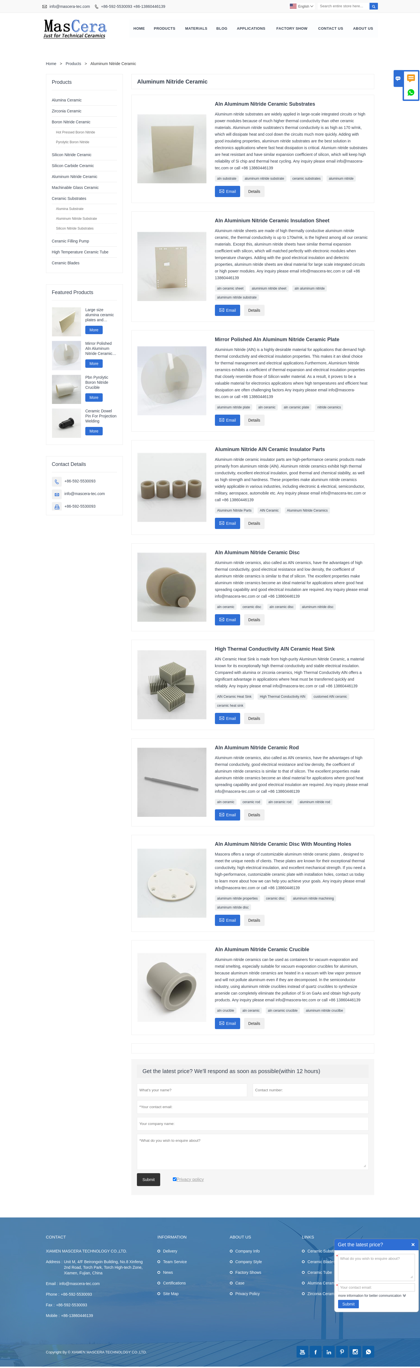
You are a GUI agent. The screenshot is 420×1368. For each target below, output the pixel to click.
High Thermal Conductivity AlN (283, 697)
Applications (251, 29)
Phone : (52, 1295)
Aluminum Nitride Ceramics (307, 511)
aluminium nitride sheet (269, 289)
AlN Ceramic (269, 511)
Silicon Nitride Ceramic (72, 155)
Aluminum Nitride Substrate (76, 219)
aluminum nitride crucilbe (324, 1011)
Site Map (170, 1294)
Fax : (50, 1305)
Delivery (170, 1251)
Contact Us (330, 29)
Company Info (247, 1251)
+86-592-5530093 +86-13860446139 (133, 6)
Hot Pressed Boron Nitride (75, 133)
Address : (54, 1262)
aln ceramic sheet (230, 289)
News (168, 1273)
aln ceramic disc (282, 607)
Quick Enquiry (413, 1244)
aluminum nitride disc (318, 607)
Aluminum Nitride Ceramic (75, 177)
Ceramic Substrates (69, 199)
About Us (363, 29)
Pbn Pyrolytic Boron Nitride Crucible (96, 383)
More (93, 330)
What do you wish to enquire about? (376, 1267)
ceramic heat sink (230, 706)
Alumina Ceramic (67, 100)
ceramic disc (252, 607)
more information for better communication (369, 1296)
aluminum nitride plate (233, 408)
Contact (56, 1237)
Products (164, 29)
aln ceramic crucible (283, 1011)
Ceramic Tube (319, 1273)
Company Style (248, 1262)
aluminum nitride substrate (264, 179)
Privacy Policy (247, 1294)
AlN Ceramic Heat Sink (234, 697)
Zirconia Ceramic (67, 111)
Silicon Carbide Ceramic (73, 166)
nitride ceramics (329, 408)
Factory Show (291, 29)
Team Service (175, 1262)
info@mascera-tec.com (70, 6)
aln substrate (227, 179)
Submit (348, 1304)
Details (254, 192)
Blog (222, 29)
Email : (52, 1284)
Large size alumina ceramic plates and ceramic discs (99, 315)
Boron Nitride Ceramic (71, 122)
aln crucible (225, 1011)
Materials (196, 29)
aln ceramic (267, 408)
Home (139, 29)
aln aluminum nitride (310, 289)
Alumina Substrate (70, 209)
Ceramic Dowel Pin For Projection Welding (100, 417)
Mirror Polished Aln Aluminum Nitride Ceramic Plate (98, 349)
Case (240, 1283)
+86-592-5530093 (80, 481)
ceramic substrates (306, 179)
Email (227, 191)
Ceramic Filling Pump (70, 241)
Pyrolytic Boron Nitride (72, 143)
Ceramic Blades (66, 263)
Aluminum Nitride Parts (234, 511)
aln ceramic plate (296, 408)
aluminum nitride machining (313, 899)
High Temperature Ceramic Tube (80, 252)
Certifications (174, 1283)
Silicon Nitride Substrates (75, 229)
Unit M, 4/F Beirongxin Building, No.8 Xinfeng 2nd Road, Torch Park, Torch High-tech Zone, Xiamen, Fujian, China (103, 1268)
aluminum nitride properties (237, 899)
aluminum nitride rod (315, 803)
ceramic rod (251, 803)
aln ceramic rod (280, 803)
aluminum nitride (341, 179)
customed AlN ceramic (330, 697)
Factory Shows (248, 1273)
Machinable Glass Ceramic (75, 188)
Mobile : (53, 1316)
